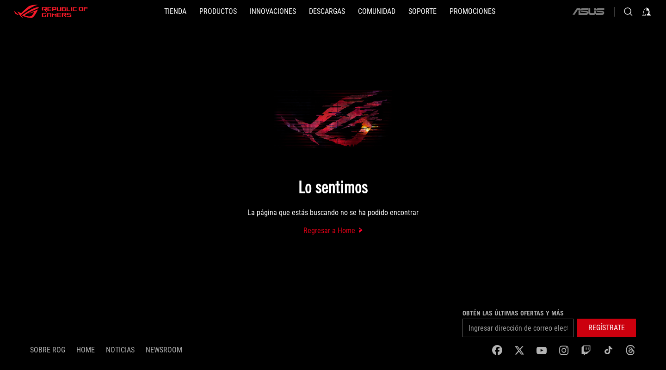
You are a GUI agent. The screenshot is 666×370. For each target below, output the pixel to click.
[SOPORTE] (422, 11)
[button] (218, 11)
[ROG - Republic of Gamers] (51, 11)
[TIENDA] (175, 11)
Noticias (120, 349)
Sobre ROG (47, 349)
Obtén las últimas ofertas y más (513, 313)
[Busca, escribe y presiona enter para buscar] (628, 12)
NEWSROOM (164, 349)
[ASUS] (588, 12)
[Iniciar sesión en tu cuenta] (646, 11)
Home (85, 349)
